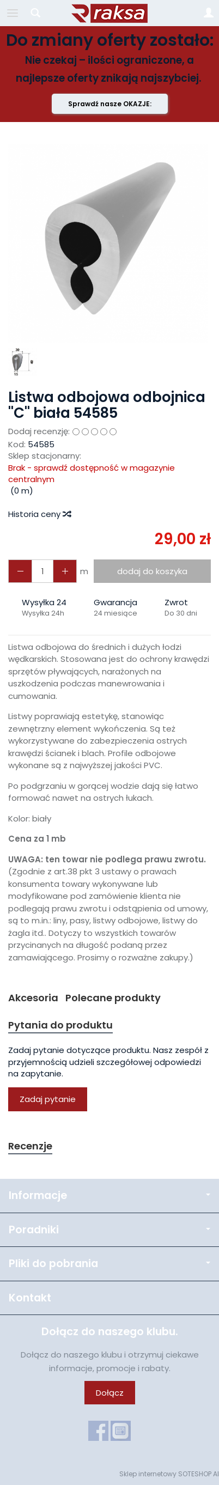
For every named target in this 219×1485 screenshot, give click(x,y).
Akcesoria (33, 998)
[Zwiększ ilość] (20, 571)
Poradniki (109, 1229)
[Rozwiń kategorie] (12, 13)
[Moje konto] (208, 13)
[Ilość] (42, 571)
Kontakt (30, 1298)
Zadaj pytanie (48, 1099)
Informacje (109, 1195)
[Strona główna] (109, 13)
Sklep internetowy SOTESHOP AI (169, 1473)
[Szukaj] (35, 13)
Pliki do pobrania (109, 1263)
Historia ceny (39, 514)
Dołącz (110, 1392)
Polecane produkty (113, 998)
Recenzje (30, 1146)
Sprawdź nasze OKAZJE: (109, 103)
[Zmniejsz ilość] (65, 571)
